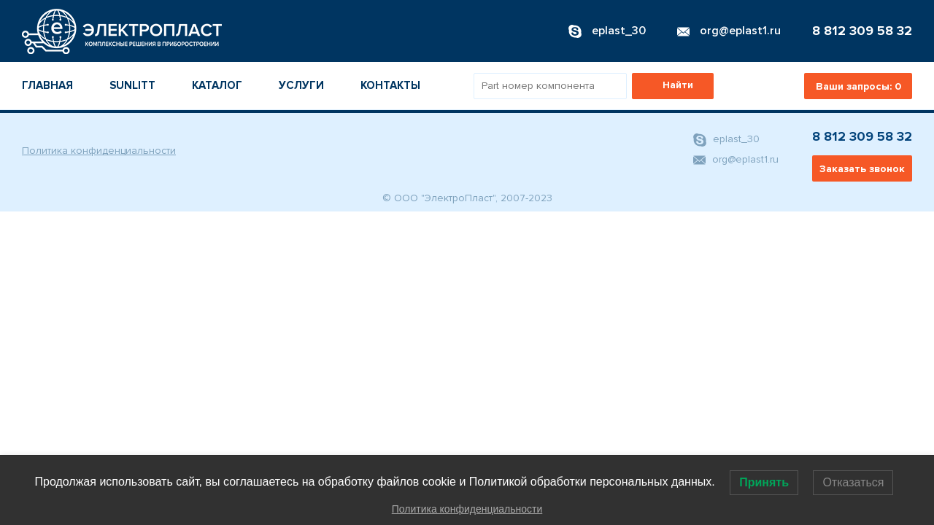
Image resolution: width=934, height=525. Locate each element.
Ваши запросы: (858, 86)
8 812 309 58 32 (862, 31)
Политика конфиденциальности (99, 150)
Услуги (301, 85)
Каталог (217, 85)
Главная (47, 85)
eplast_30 (726, 140)
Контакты (390, 85)
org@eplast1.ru (736, 159)
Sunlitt (132, 85)
